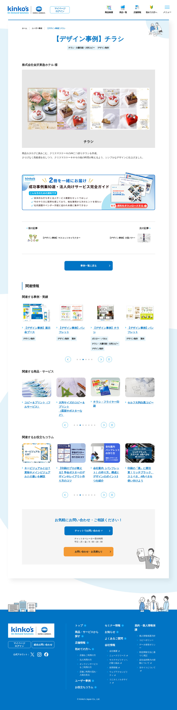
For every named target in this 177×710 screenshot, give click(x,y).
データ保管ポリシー (147, 646)
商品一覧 (123, 12)
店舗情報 (137, 12)
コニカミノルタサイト (118, 681)
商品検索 (109, 12)
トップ (80, 625)
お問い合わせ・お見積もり (88, 551)
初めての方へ (151, 12)
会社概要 (113, 651)
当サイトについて (147, 667)
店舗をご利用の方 (88, 655)
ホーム (24, 28)
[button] (68, 359)
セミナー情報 (114, 625)
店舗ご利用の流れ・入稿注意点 (89, 673)
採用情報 (113, 667)
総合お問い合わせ (43, 644)
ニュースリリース (117, 655)
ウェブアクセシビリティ (118, 673)
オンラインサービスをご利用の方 (89, 665)
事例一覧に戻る (88, 265)
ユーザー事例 (37, 28)
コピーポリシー (146, 640)
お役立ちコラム (86, 687)
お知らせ (112, 632)
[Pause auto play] (109, 359)
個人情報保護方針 (147, 636)
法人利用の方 (86, 660)
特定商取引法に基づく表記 (147, 653)
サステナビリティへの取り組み (118, 661)
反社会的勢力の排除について (147, 661)
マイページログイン (59, 9)
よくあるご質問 (115, 638)
